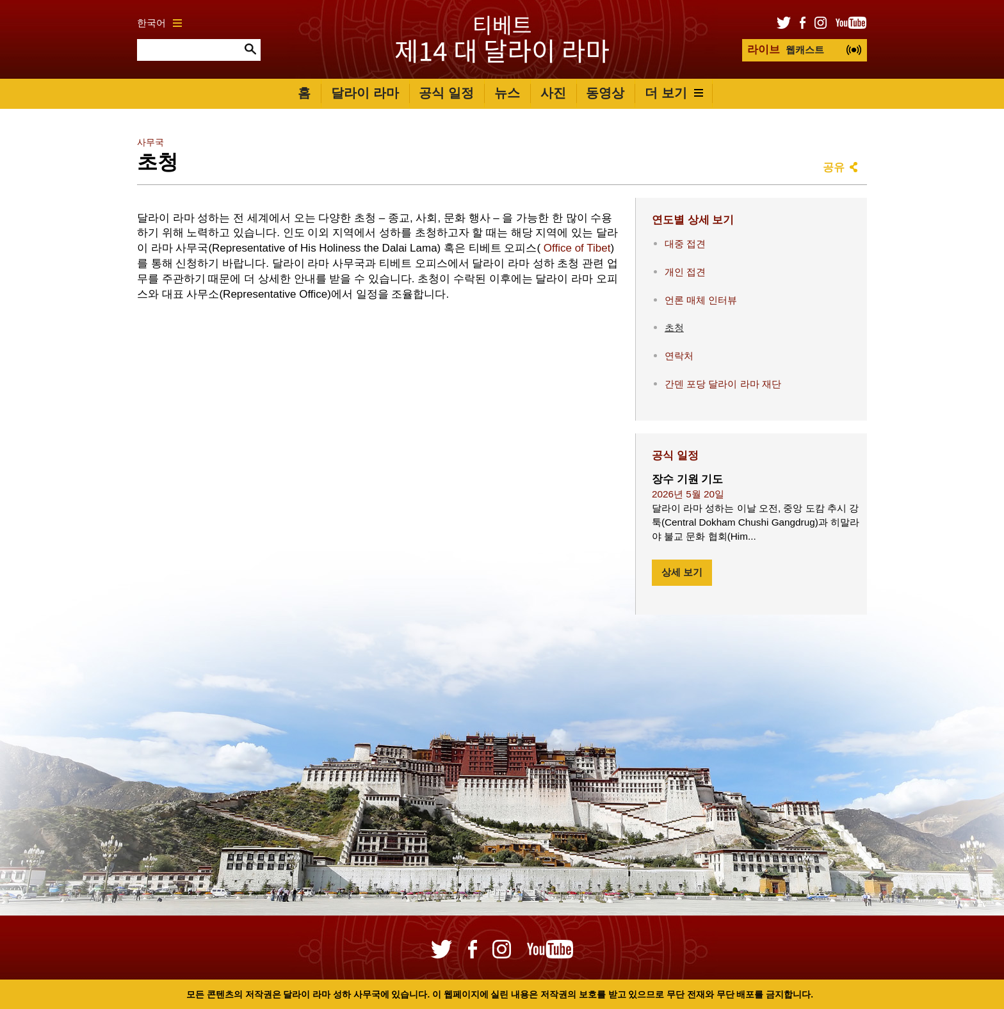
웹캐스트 (785, 50)
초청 (674, 327)
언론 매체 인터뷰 (701, 300)
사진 (553, 93)
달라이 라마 (365, 93)
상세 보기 (681, 572)
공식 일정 (446, 93)
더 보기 (674, 93)
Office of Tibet (577, 248)
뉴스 (507, 93)
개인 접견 (685, 271)
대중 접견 (685, 243)
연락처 (679, 355)
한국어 (159, 22)
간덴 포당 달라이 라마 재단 (723, 383)
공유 (834, 167)
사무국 (150, 142)
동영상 (605, 93)
